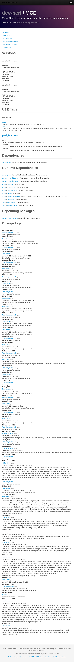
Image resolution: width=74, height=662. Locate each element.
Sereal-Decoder (13, 178)
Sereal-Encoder (13, 181)
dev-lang (5, 162)
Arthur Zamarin (7, 239)
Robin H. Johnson (8, 586)
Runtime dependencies (37, 41)
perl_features (10, 135)
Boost (42, 657)
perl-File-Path (11, 187)
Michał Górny (6, 463)
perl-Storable (11, 203)
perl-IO (9, 193)
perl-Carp (10, 184)
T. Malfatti (5, 594)
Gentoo (10, 657)
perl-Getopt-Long (12, 190)
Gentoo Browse (9, 2)
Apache (25, 657)
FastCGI (31, 657)
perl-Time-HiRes (12, 206)
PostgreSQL (17, 657)
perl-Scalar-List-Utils (13, 196)
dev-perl (11, 13)
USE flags (37, 35)
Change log (37, 47)
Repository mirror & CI (9, 232)
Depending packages (37, 44)
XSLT (37, 657)
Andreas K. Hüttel (7, 433)
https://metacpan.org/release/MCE (28, 23)
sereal (4, 122)
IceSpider (63, 657)
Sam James (6, 254)
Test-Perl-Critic (13, 218)
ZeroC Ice (48, 657)
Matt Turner (5, 359)
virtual (4, 184)
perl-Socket (10, 199)
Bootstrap (56, 657)
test (3, 126)
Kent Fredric (6, 488)
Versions (37, 32)
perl (10, 162)
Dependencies (37, 38)
